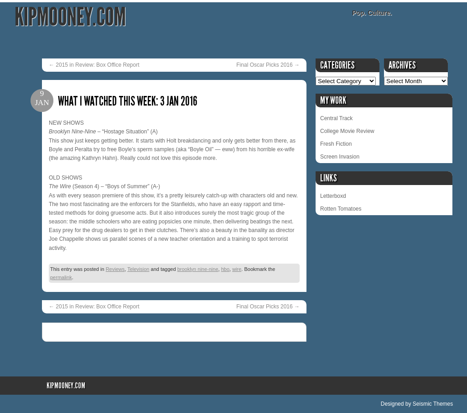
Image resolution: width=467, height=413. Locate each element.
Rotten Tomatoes (341, 209)
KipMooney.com (70, 17)
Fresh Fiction (336, 144)
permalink (61, 277)
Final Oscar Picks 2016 (268, 65)
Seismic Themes (433, 404)
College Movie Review (347, 131)
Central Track (336, 118)
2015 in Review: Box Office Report (94, 65)
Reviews (115, 269)
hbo (225, 269)
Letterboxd (333, 196)
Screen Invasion (339, 157)
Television (138, 269)
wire (236, 269)
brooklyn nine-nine (197, 269)
